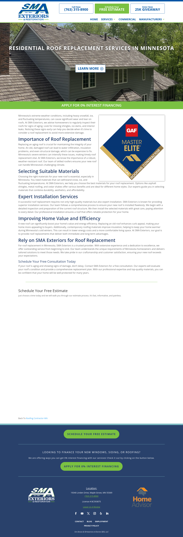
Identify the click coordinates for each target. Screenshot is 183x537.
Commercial (127, 19)
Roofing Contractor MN (37, 418)
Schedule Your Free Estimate (91, 434)
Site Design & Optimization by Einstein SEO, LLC (91, 531)
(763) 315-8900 (91, 496)
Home (94, 19)
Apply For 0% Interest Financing (91, 466)
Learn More (88, 71)
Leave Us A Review (91, 507)
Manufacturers (150, 19)
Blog (89, 521)
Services (107, 19)
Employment (101, 521)
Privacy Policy (91, 526)
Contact (79, 521)
